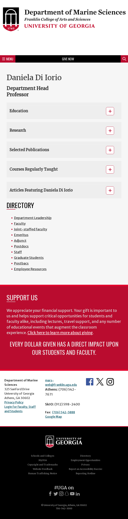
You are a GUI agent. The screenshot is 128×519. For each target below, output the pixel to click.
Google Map (53, 416)
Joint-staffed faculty (30, 229)
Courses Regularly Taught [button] (34, 169)
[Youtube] (72, 493)
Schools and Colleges (42, 455)
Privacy (85, 464)
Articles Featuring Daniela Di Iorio (41, 190)
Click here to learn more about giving (60, 332)
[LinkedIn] (78, 493)
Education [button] (19, 111)
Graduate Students (29, 258)
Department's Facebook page (89, 381)
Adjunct (20, 240)
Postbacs (21, 263)
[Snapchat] (67, 493)
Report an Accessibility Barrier (85, 469)
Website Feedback (42, 469)
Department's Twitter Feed (100, 381)
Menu (7, 59)
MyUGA (43, 460)
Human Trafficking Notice (42, 473)
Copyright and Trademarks (43, 464)
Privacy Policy (13, 402)
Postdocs (21, 246)
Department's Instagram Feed (110, 381)
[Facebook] (50, 493)
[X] (56, 493)
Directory (85, 455)
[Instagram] (61, 493)
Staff (18, 252)
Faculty (20, 223)
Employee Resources (30, 269)
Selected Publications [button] (29, 149)
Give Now (68, 59)
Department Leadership (33, 218)
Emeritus (21, 235)
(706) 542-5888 (63, 412)
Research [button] (18, 130)
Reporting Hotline (85, 473)
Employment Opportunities (85, 460)
